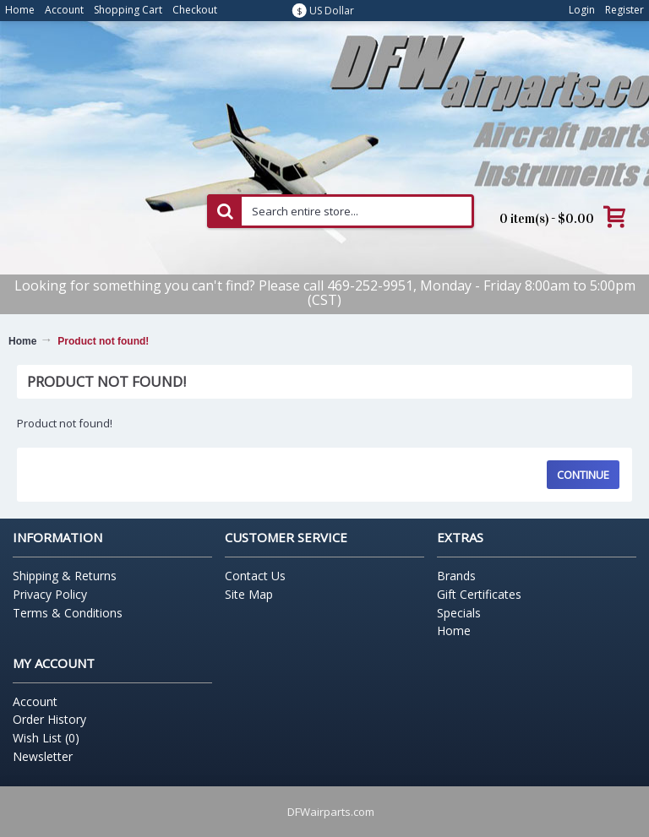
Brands (456, 576)
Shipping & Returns (65, 576)
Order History (49, 719)
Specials (459, 613)
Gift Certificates (479, 594)
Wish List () (46, 738)
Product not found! (103, 341)
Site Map (249, 594)
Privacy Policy (50, 594)
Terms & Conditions (68, 613)
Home (22, 341)
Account (35, 701)
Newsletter (43, 756)
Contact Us (255, 576)
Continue (583, 474)
